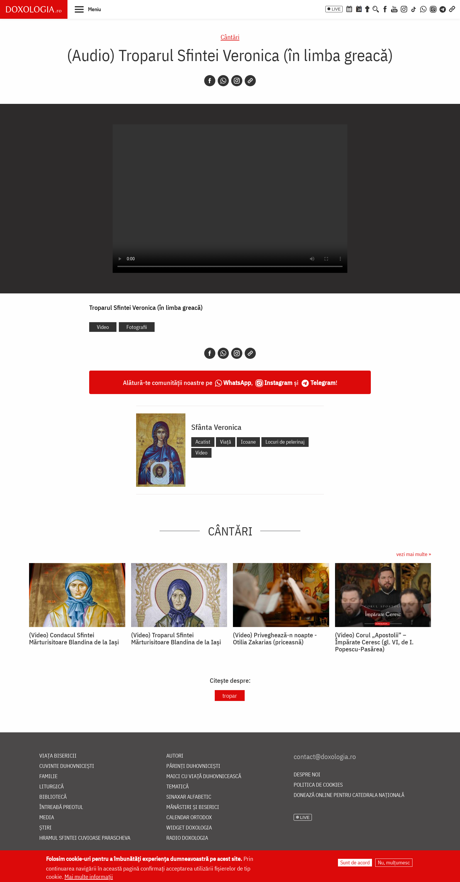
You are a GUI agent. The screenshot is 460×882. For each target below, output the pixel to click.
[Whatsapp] (223, 80)
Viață (225, 441)
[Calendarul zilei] (359, 8)
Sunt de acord (355, 862)
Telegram (323, 382)
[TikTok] (414, 8)
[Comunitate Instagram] (433, 8)
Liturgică (51, 787)
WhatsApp (237, 382)
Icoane (248, 441)
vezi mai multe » (413, 554)
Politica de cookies (318, 785)
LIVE (336, 9)
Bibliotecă (53, 797)
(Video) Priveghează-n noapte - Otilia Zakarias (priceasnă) (275, 638)
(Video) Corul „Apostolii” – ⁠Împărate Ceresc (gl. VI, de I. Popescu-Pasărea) (374, 642)
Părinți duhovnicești (193, 766)
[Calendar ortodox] (349, 8)
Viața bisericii (58, 756)
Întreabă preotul (61, 807)
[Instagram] (404, 8)
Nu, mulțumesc (394, 862)
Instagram (278, 382)
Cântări (230, 37)
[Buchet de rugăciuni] (367, 8)
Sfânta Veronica (216, 427)
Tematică (177, 787)
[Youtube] (394, 8)
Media (46, 818)
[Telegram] (443, 8)
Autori (174, 756)
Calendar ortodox (189, 818)
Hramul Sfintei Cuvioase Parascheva (84, 838)
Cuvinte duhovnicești (66, 766)
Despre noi (307, 775)
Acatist (202, 441)
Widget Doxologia (189, 828)
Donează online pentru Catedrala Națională (349, 795)
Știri (45, 828)
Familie (48, 776)
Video (103, 327)
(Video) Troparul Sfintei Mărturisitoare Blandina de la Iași (176, 638)
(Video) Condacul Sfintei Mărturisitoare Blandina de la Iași (74, 638)
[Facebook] (385, 8)
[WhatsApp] (423, 8)
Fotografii (136, 327)
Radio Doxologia (187, 838)
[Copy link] (250, 80)
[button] (88, 9)
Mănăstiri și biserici (192, 807)
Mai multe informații (89, 877)
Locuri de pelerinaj (285, 441)
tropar (229, 695)
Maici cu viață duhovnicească (203, 776)
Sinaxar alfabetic (188, 797)
